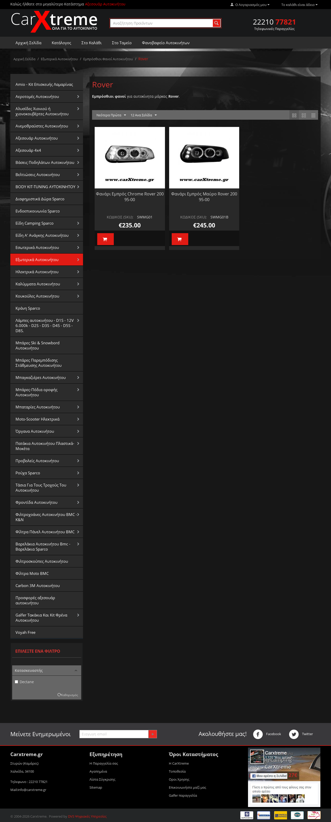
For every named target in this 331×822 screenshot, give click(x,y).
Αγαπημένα (98, 771)
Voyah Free (25, 632)
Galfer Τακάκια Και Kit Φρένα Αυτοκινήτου (41, 617)
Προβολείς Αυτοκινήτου (37, 460)
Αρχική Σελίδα (28, 42)
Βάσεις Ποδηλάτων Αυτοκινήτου (45, 162)
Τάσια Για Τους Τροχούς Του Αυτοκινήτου (41, 487)
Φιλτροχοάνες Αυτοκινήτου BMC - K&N (46, 517)
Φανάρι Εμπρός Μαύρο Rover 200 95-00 (204, 196)
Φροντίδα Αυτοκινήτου (36, 502)
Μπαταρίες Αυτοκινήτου (38, 406)
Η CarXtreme (179, 763)
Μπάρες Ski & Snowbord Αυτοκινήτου (37, 345)
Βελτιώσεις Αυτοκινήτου (38, 174)
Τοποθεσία (177, 771)
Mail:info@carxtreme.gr (28, 789)
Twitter (301, 734)
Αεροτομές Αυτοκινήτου (37, 96)
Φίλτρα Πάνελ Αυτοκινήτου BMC (45, 531)
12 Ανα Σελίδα (144, 115)
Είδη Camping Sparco (35, 223)
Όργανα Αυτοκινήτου (35, 431)
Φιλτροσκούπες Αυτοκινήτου (42, 561)
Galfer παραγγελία (183, 795)
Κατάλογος (61, 42)
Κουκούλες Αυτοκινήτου (37, 296)
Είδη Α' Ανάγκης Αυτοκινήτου (42, 235)
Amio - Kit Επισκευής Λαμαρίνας (44, 84)
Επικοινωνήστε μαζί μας (187, 787)
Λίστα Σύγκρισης (102, 779)
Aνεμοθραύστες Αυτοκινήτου (42, 125)
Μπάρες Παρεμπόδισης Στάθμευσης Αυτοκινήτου (39, 362)
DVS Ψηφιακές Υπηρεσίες (87, 816)
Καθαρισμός (69, 695)
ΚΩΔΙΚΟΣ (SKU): (120, 217)
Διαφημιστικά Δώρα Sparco (40, 198)
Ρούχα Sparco (28, 472)
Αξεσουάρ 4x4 (28, 150)
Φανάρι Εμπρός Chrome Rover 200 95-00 (130, 196)
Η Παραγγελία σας (103, 763)
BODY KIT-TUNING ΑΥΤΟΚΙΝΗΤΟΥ (45, 186)
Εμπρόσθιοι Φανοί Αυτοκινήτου (108, 59)
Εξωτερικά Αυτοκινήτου (59, 59)
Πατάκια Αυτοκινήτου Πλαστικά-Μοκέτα (45, 446)
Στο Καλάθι (91, 42)
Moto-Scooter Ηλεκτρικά (37, 419)
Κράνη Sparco (28, 308)
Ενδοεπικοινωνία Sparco (38, 211)
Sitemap (95, 787)
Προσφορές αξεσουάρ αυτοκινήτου (35, 600)
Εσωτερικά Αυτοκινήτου (37, 247)
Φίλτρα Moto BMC (32, 573)
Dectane (24, 681)
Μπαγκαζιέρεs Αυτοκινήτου (41, 377)
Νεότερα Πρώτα (111, 115)
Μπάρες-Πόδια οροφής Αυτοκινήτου (36, 392)
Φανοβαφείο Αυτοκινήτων (166, 42)
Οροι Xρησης (179, 779)
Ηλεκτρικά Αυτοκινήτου (37, 271)
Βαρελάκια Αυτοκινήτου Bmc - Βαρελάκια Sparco (43, 546)
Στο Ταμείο (122, 42)
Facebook (267, 734)
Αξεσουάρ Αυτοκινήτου (37, 138)
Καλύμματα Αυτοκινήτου (38, 283)
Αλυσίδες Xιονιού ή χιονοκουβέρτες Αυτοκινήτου (42, 111)
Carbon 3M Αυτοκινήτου (38, 585)
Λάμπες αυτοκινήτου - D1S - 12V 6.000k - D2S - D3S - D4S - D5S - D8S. (45, 325)
